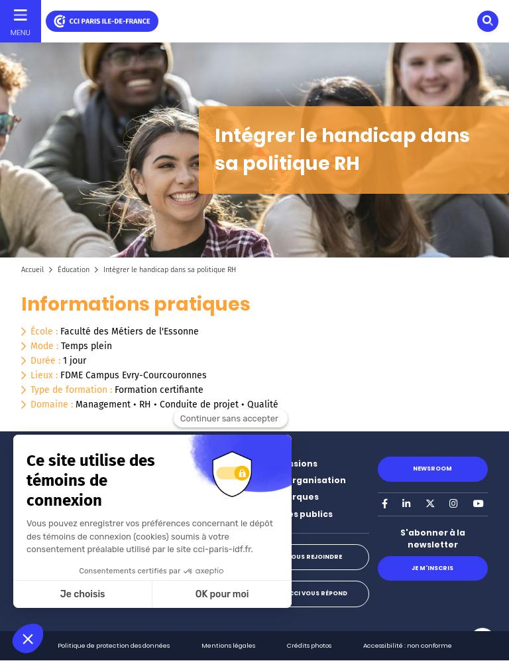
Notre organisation (302, 480)
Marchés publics (295, 514)
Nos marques (288, 496)
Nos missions (287, 463)
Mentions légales (228, 645)
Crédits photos (309, 645)
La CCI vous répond (313, 593)
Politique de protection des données (114, 645)
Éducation (73, 269)
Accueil (32, 269)
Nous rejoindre (314, 557)
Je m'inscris (432, 568)
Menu (20, 32)
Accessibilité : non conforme (407, 645)
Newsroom (432, 469)
